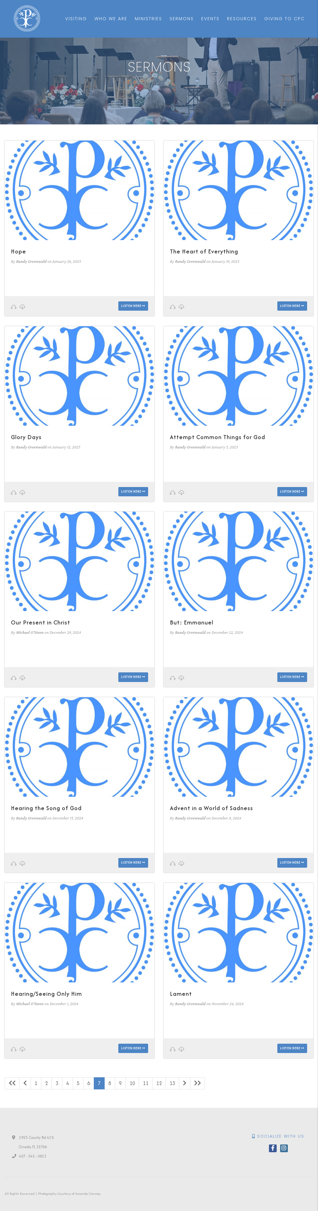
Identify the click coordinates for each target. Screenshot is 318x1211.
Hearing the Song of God (46, 808)
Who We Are (110, 19)
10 (132, 1083)
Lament (181, 994)
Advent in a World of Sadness (211, 808)
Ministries (148, 19)
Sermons (182, 19)
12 (159, 1083)
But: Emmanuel (191, 622)
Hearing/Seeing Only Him (46, 994)
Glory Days (26, 437)
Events (210, 19)
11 (145, 1083)
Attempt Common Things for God (217, 437)
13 (172, 1083)
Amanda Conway (88, 1193)
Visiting (76, 19)
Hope (18, 251)
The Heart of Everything (204, 251)
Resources (242, 19)
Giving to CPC (284, 19)
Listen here (133, 306)
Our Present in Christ (40, 622)
